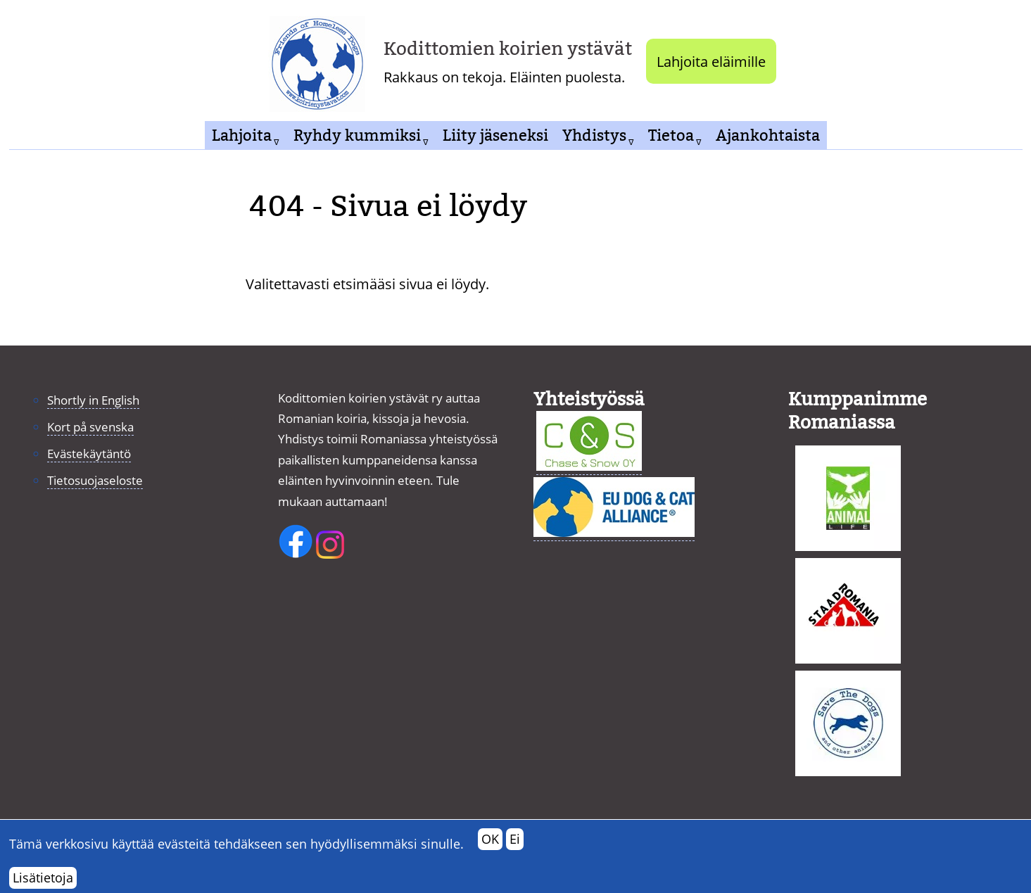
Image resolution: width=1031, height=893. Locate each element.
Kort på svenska (90, 427)
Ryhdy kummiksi (357, 135)
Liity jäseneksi (495, 135)
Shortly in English (93, 400)
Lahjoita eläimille (711, 61)
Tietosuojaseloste (95, 480)
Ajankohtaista (768, 135)
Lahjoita (242, 135)
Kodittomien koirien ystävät (508, 49)
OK (490, 843)
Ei (515, 843)
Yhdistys (594, 135)
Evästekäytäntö (89, 453)
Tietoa (671, 135)
